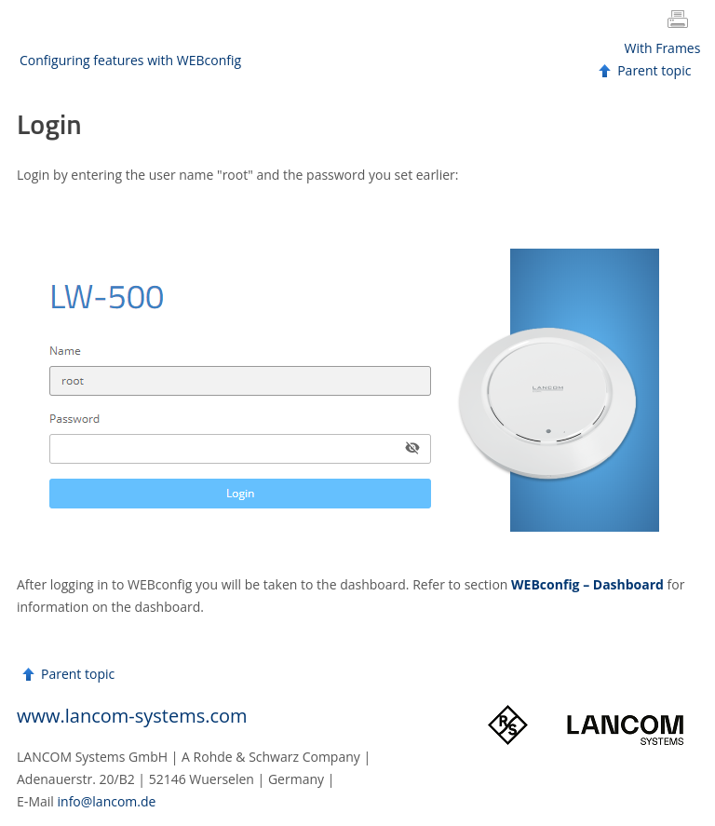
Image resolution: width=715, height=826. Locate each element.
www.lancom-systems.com (132, 715)
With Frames (663, 48)
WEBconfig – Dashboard (587, 584)
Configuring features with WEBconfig (130, 60)
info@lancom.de (107, 801)
